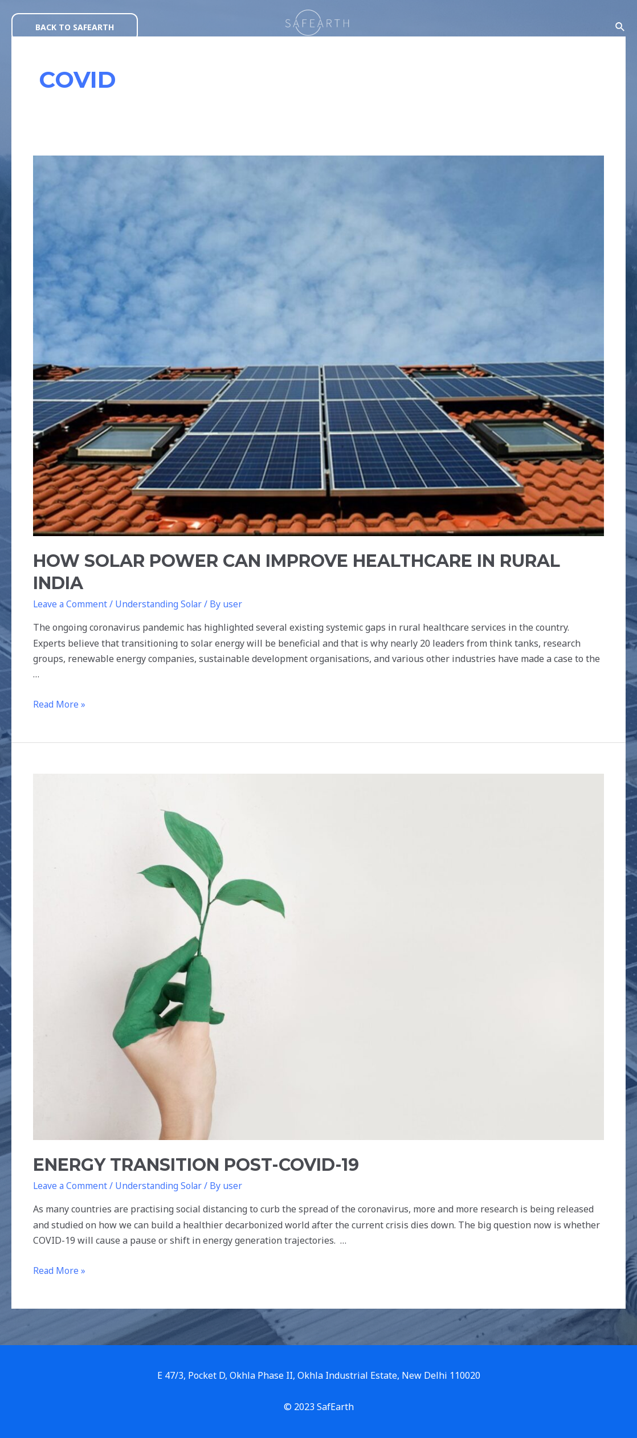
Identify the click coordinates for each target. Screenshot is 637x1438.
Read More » (59, 704)
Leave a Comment (71, 604)
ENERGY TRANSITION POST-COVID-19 (196, 1164)
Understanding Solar (161, 604)
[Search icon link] (620, 27)
